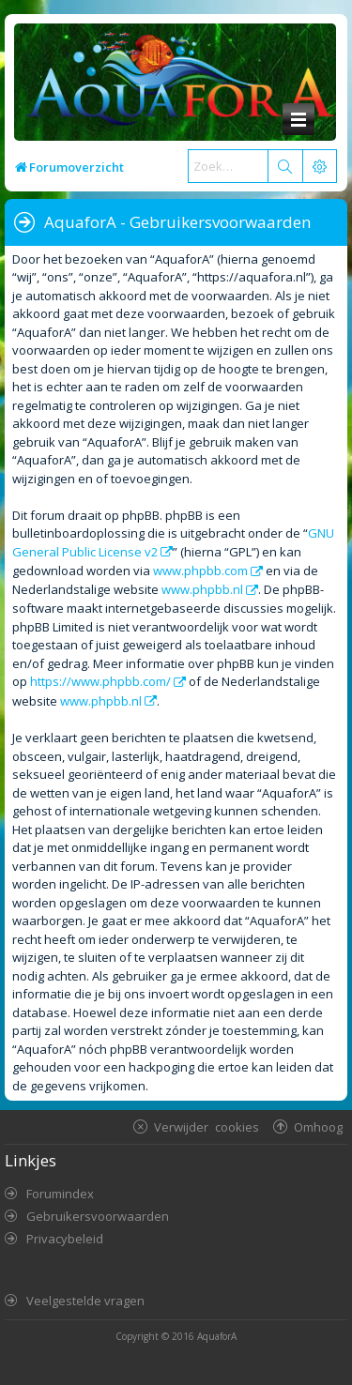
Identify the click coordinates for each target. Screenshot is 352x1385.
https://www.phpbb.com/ (100, 681)
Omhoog (318, 1126)
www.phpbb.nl (202, 589)
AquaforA (217, 1336)
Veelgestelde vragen (85, 1300)
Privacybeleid (64, 1238)
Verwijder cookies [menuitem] (206, 1126)
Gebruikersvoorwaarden (97, 1216)
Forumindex (60, 1193)
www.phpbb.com (200, 570)
